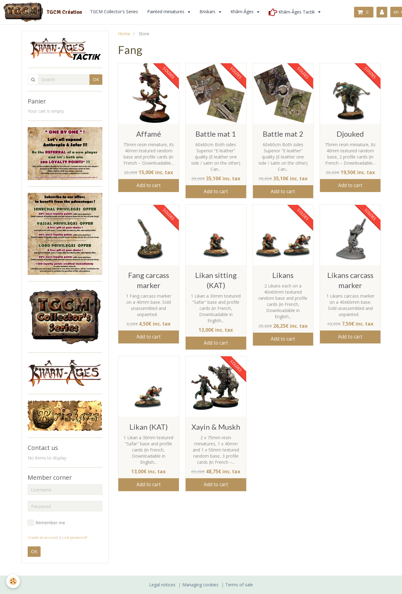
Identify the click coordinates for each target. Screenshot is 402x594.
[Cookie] (13, 581)
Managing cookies (200, 585)
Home (124, 34)
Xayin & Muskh (215, 426)
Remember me (46, 523)
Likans (283, 275)
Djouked (350, 133)
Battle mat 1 (215, 133)
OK (96, 79)
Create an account (43, 537)
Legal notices (162, 585)
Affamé (148, 133)
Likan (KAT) (148, 426)
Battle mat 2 (283, 133)
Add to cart (148, 185)
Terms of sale (239, 585)
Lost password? (74, 537)
